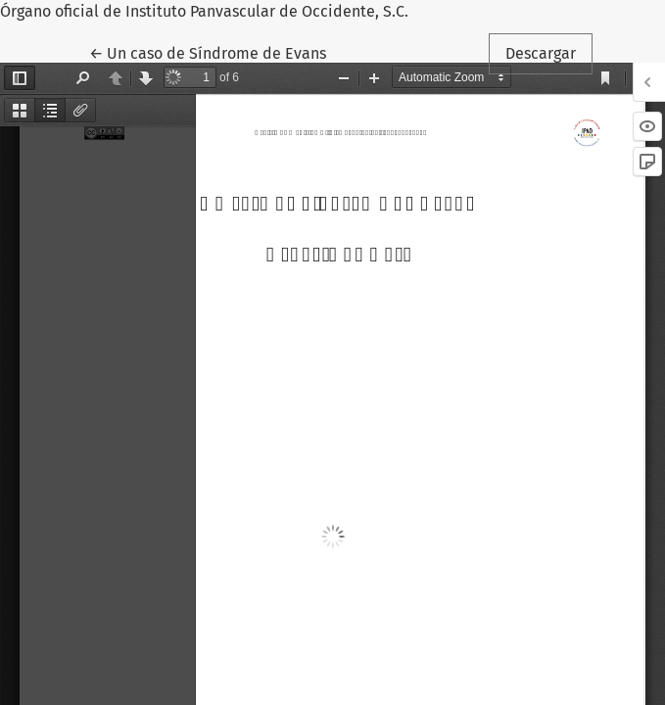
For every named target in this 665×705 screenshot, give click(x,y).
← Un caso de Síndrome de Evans (213, 52)
